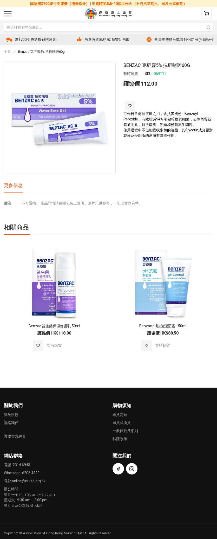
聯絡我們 (11, 423)
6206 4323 (31, 473)
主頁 (7, 52)
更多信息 (13, 185)
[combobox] (108, 27)
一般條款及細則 (125, 431)
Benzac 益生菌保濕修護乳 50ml (54, 326)
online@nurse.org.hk (28, 481)
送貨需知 (120, 415)
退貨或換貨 (122, 423)
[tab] (13, 187)
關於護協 (11, 415)
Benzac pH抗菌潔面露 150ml (162, 326)
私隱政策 (120, 439)
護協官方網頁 (15, 436)
